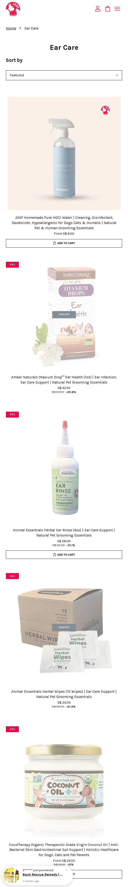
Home (11, 28)
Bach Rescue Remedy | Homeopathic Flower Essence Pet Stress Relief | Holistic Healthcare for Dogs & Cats (43, 876)
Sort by (14, 60)
